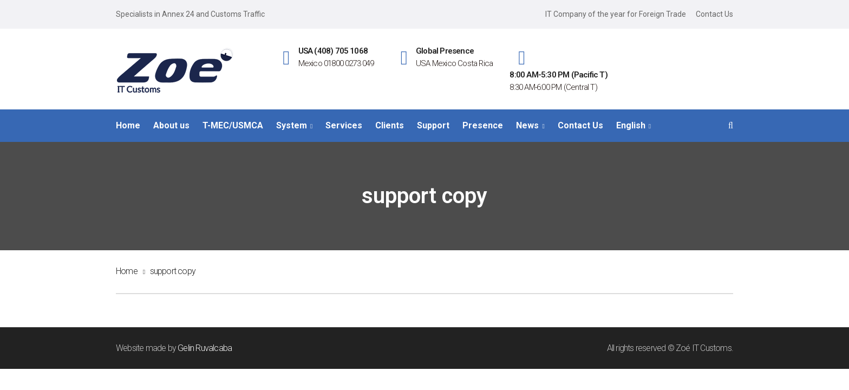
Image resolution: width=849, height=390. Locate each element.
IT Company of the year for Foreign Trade (615, 14)
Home (127, 271)
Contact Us (714, 14)
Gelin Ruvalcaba (205, 348)
